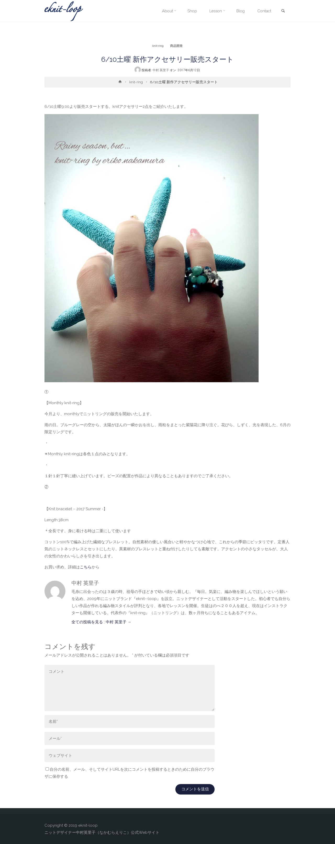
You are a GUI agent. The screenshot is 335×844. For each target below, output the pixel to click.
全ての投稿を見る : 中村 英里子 (101, 622)
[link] (283, 11)
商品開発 (176, 45)
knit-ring (158, 45)
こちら (86, 567)
